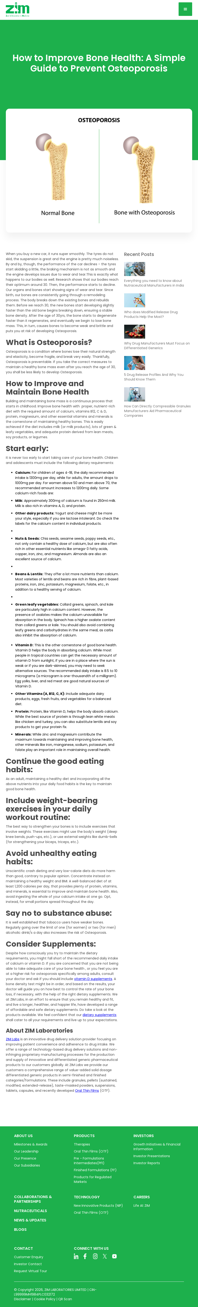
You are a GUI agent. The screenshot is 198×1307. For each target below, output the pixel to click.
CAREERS (141, 1197)
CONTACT (23, 1248)
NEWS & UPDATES (30, 1220)
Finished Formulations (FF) (95, 1170)
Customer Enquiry (28, 1257)
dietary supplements (99, 1015)
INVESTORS (143, 1135)
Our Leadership (26, 1151)
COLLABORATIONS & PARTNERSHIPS (33, 1199)
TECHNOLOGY (87, 1197)
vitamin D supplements (93, 979)
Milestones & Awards (30, 1144)
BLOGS (20, 1229)
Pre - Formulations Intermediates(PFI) (89, 1160)
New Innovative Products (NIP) (98, 1205)
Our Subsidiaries (27, 1165)
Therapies (82, 1144)
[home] (17, 9)
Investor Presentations (151, 1156)
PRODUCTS (84, 1135)
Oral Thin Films (87, 1090)
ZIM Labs (12, 1039)
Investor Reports (146, 1163)
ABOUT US (23, 1135)
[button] (185, 9)
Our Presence (25, 1158)
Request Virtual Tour (30, 1271)
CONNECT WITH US (91, 1248)
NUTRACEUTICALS (30, 1211)
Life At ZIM (141, 1205)
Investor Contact (28, 1264)
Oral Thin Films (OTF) (91, 1151)
